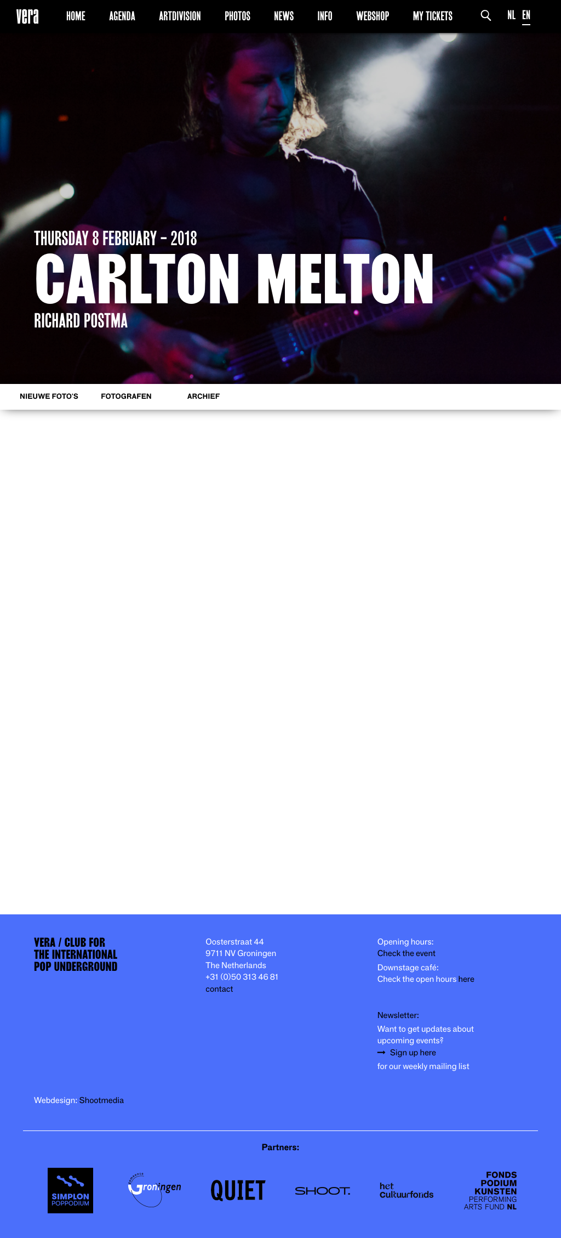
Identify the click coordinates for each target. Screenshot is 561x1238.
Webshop (372, 16)
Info (324, 16)
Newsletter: (398, 1015)
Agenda (122, 16)
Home (75, 16)
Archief (203, 397)
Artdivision (180, 16)
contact (219, 989)
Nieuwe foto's (49, 397)
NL (511, 15)
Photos (237, 16)
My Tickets (433, 16)
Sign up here (413, 1053)
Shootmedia (101, 1100)
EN (526, 15)
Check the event (406, 953)
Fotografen (126, 397)
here (466, 979)
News (284, 16)
